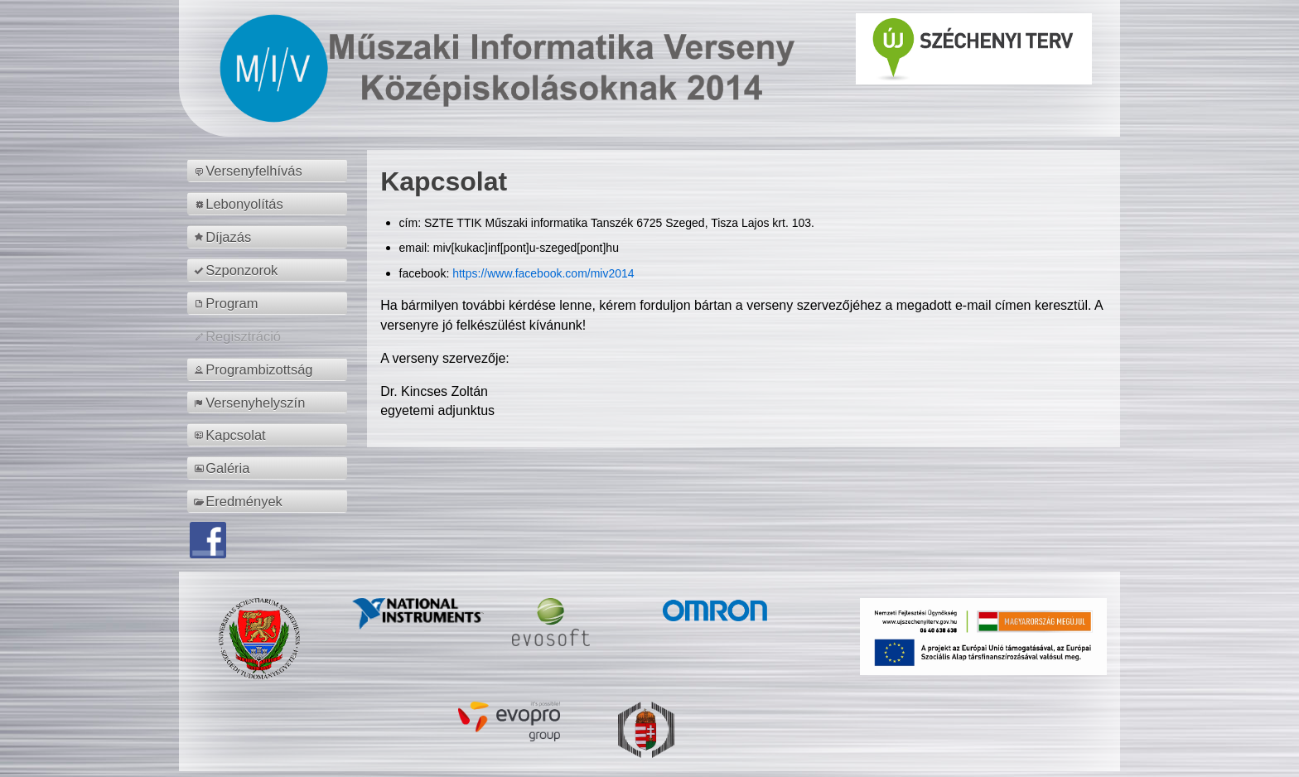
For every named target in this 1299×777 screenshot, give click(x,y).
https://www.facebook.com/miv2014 (543, 273)
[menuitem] (269, 170)
